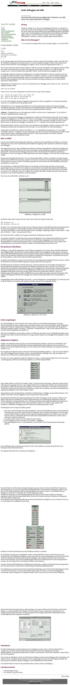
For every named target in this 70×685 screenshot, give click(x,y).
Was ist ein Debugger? (7, 31)
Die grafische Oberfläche (8, 34)
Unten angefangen (6, 36)
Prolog (3, 29)
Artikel (14, 672)
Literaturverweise (6, 41)
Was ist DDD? (5, 32)
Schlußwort (4, 39)
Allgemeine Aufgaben (7, 37)
